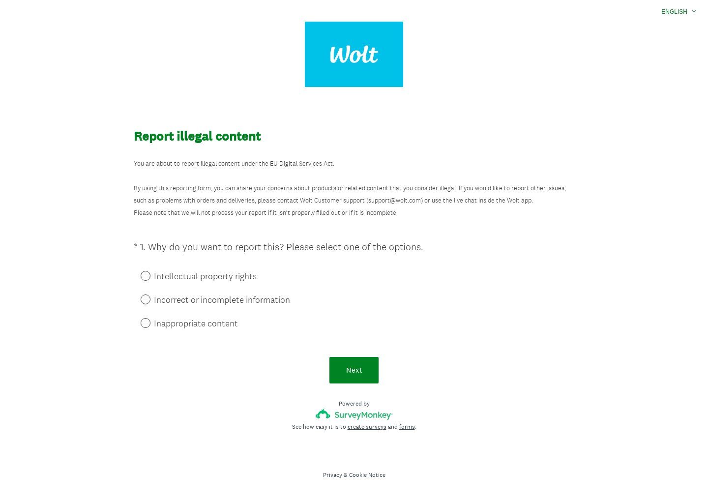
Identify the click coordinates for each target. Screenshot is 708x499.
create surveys (367, 427)
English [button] (674, 11)
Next (354, 370)
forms (407, 427)
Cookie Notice (367, 475)
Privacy (332, 475)
